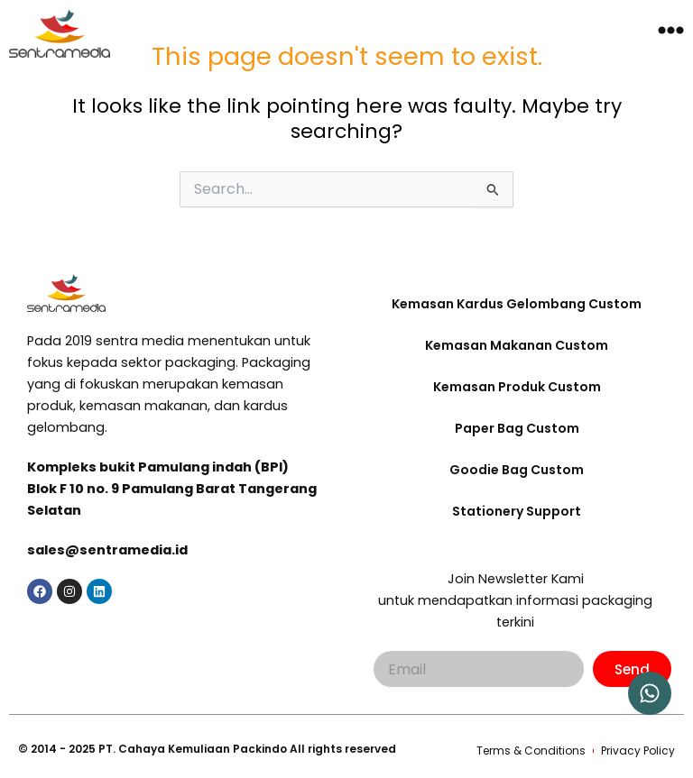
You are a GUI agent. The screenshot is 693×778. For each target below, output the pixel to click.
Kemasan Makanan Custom (516, 345)
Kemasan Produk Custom (517, 387)
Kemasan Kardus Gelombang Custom (517, 304)
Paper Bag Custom (517, 428)
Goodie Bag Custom (516, 470)
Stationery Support (516, 511)
